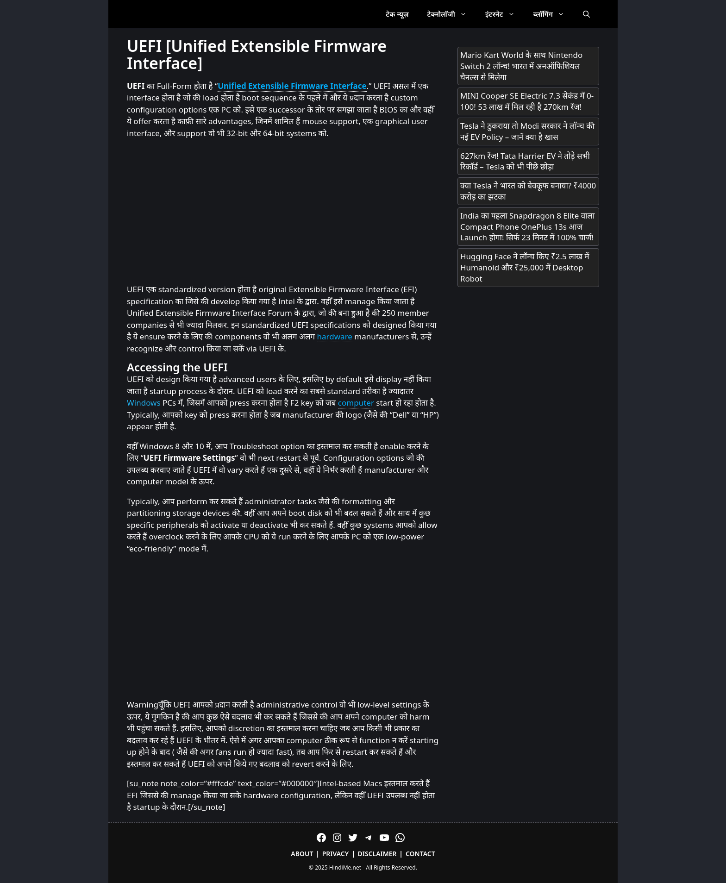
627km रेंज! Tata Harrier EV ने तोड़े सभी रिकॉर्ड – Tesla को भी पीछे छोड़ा (525, 161)
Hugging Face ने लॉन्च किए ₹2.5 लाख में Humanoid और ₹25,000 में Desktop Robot (524, 267)
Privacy (335, 853)
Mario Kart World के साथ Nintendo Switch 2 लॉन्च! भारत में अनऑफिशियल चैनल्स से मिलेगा (521, 66)
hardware (334, 336)
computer (356, 402)
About (302, 853)
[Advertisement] (283, 211)
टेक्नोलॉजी (451, 14)
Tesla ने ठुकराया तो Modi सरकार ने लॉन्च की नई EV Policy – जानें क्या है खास (527, 131)
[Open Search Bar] (586, 14)
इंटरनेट (504, 14)
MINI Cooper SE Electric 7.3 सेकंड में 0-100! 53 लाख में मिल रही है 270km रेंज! (527, 101)
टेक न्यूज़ (397, 14)
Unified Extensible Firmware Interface (292, 86)
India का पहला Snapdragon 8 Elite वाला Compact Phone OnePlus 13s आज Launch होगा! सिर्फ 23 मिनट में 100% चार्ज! (527, 226)
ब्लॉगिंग (553, 14)
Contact (420, 853)
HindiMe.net (345, 867)
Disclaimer (377, 853)
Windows (144, 402)
